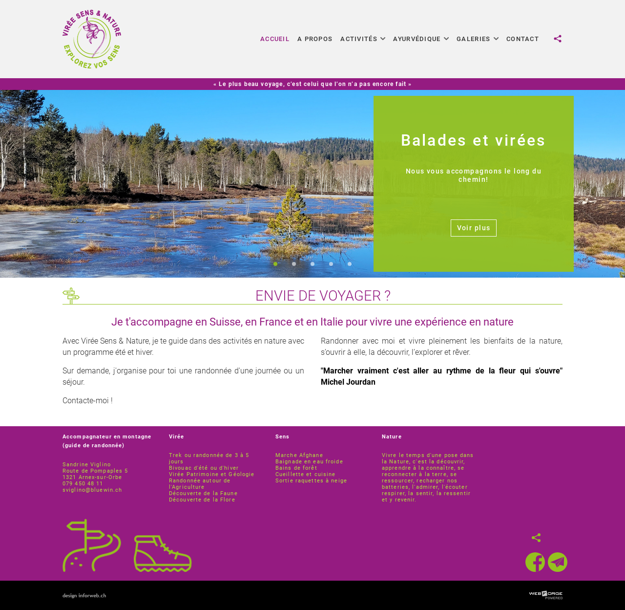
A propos (315, 39)
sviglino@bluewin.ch (92, 490)
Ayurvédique (421, 39)
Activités (362, 39)
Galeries (478, 39)
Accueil (275, 39)
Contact (522, 39)
